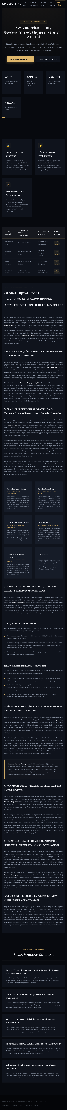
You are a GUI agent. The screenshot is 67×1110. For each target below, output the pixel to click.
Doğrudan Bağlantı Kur (20, 59)
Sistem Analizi (5, 1105)
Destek (36, 1105)
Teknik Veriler (28, 1105)
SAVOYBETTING (12, 3)
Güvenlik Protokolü (17, 1105)
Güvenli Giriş (60, 4)
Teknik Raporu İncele (48, 59)
